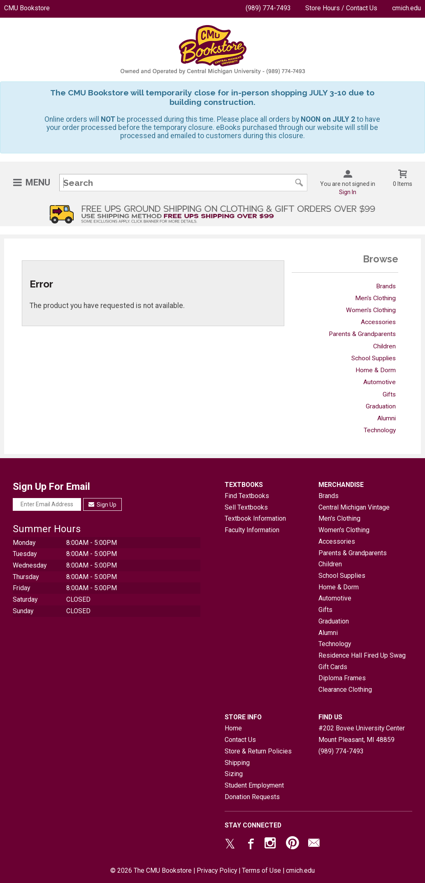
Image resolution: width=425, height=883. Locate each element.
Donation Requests (252, 797)
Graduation (381, 406)
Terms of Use (261, 870)
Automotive (379, 382)
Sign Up (102, 504)
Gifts (389, 394)
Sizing (234, 774)
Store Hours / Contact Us (341, 8)
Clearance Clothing (345, 689)
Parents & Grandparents (362, 334)
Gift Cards (332, 667)
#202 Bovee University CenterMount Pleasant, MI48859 (361, 734)
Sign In (347, 192)
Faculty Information (252, 530)
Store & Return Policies (258, 751)
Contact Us (240, 740)
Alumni (386, 418)
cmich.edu (406, 8)
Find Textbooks (247, 496)
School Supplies (373, 358)
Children (384, 346)
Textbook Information (255, 518)
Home (233, 728)
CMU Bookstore (27, 8)
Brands (386, 286)
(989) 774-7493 (268, 8)
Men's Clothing (375, 298)
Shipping (237, 763)
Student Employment (254, 785)
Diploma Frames (342, 678)
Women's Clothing (371, 310)
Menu (38, 182)
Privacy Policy (217, 870)
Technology (380, 430)
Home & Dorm (375, 370)
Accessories (378, 322)
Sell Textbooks (246, 507)
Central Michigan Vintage (354, 507)
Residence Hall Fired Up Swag (362, 655)
